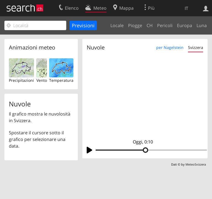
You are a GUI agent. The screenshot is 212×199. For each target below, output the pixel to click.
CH (150, 25)
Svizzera (195, 47)
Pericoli (165, 25)
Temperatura (61, 80)
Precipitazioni (21, 80)
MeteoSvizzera (196, 164)
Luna (202, 25)
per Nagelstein (170, 47)
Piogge (135, 25)
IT (186, 8)
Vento (41, 80)
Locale (117, 25)
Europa (184, 25)
